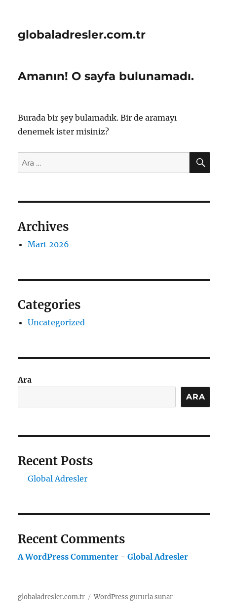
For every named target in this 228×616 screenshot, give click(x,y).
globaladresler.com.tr (82, 35)
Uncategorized (56, 322)
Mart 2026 (48, 244)
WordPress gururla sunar (133, 597)
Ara (25, 380)
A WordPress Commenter (68, 557)
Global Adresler (57, 479)
